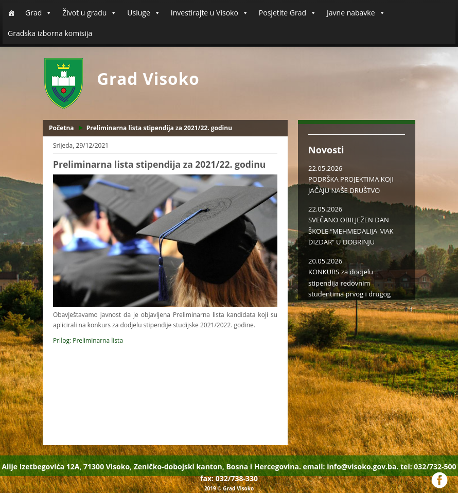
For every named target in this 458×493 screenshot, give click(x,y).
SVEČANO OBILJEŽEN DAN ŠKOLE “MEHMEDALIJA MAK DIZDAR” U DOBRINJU (351, 230)
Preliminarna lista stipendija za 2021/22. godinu (159, 128)
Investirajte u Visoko (210, 13)
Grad (38, 13)
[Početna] (11, 13)
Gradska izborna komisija (50, 33)
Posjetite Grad (287, 13)
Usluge (143, 13)
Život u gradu (89, 13)
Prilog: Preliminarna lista (88, 340)
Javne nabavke (356, 13)
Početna (61, 128)
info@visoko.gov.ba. (362, 466)
